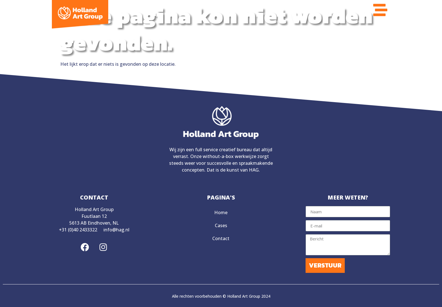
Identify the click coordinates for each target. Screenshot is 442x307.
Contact (220, 238)
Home (220, 212)
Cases (221, 225)
